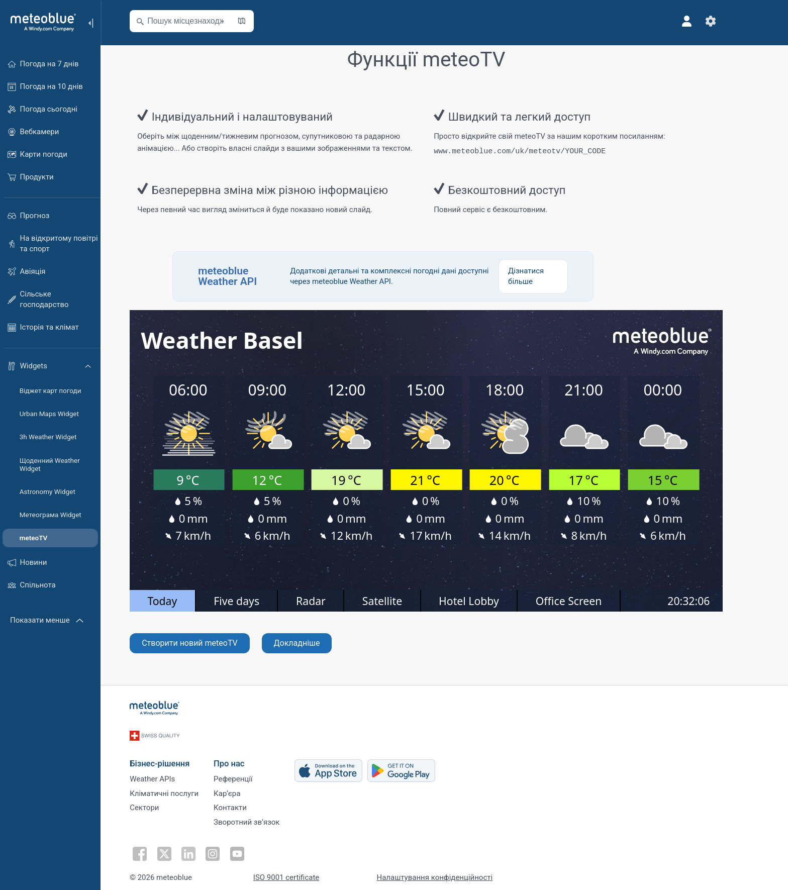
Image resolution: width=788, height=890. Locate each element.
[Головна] (39, 22)
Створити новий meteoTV (208, 642)
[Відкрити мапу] (260, 21)
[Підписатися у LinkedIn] (203, 847)
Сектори (162, 802)
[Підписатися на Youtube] (249, 847)
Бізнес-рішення (178, 752)
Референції (251, 769)
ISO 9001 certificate (304, 871)
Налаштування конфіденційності (453, 871)
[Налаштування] (728, 21)
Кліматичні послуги (182, 785)
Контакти (248, 802)
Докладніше (314, 642)
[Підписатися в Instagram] (226, 847)
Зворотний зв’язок (265, 819)
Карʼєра (245, 785)
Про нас (247, 752)
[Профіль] (704, 21)
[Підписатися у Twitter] (180, 847)
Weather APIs (170, 769)
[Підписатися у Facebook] (157, 847)
